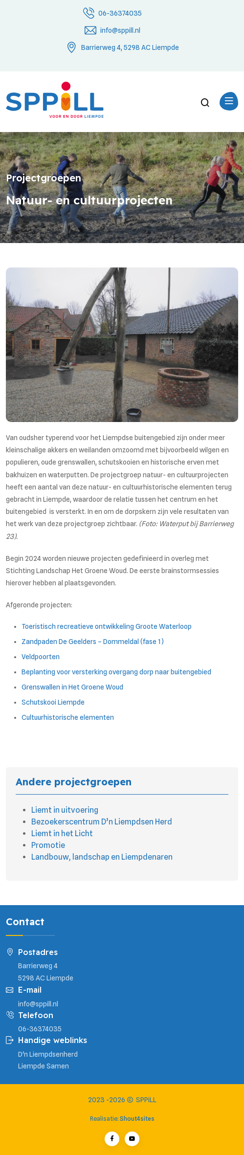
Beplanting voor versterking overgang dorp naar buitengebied (116, 672)
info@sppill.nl (120, 30)
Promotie (48, 845)
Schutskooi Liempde (53, 702)
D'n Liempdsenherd (48, 1054)
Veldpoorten (41, 657)
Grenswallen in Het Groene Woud (72, 687)
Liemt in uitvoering (64, 810)
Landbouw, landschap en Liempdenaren (102, 857)
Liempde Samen (43, 1066)
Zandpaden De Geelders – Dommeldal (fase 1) (93, 641)
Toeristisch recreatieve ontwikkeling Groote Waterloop (107, 626)
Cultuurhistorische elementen (68, 717)
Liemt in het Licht (62, 833)
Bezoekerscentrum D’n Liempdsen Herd (101, 821)
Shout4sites (137, 1118)
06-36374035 (120, 13)
